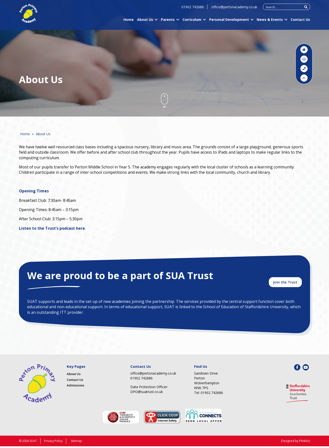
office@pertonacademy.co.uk (234, 9)
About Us (145, 22)
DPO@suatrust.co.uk (146, 393)
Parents (168, 22)
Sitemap (76, 442)
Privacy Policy (53, 442)
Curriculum (191, 22)
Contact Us (300, 22)
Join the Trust (285, 283)
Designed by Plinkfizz (295, 442)
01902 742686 (192, 9)
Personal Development (229, 22)
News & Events (270, 22)
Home (128, 22)
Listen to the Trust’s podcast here (52, 228)
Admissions (75, 387)
